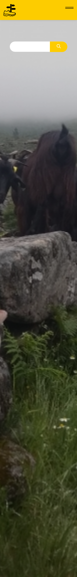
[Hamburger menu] (69, 7)
